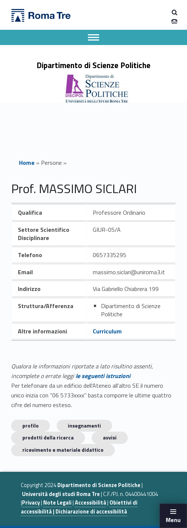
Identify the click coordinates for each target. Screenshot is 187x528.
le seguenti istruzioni (103, 375)
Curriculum (107, 331)
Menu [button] (173, 519)
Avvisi (110, 437)
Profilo (30, 425)
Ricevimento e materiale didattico (63, 450)
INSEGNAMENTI (84, 425)
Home (27, 162)
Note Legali (57, 503)
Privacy (31, 503)
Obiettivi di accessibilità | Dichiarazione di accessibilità (79, 507)
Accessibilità (90, 503)
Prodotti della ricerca (48, 437)
